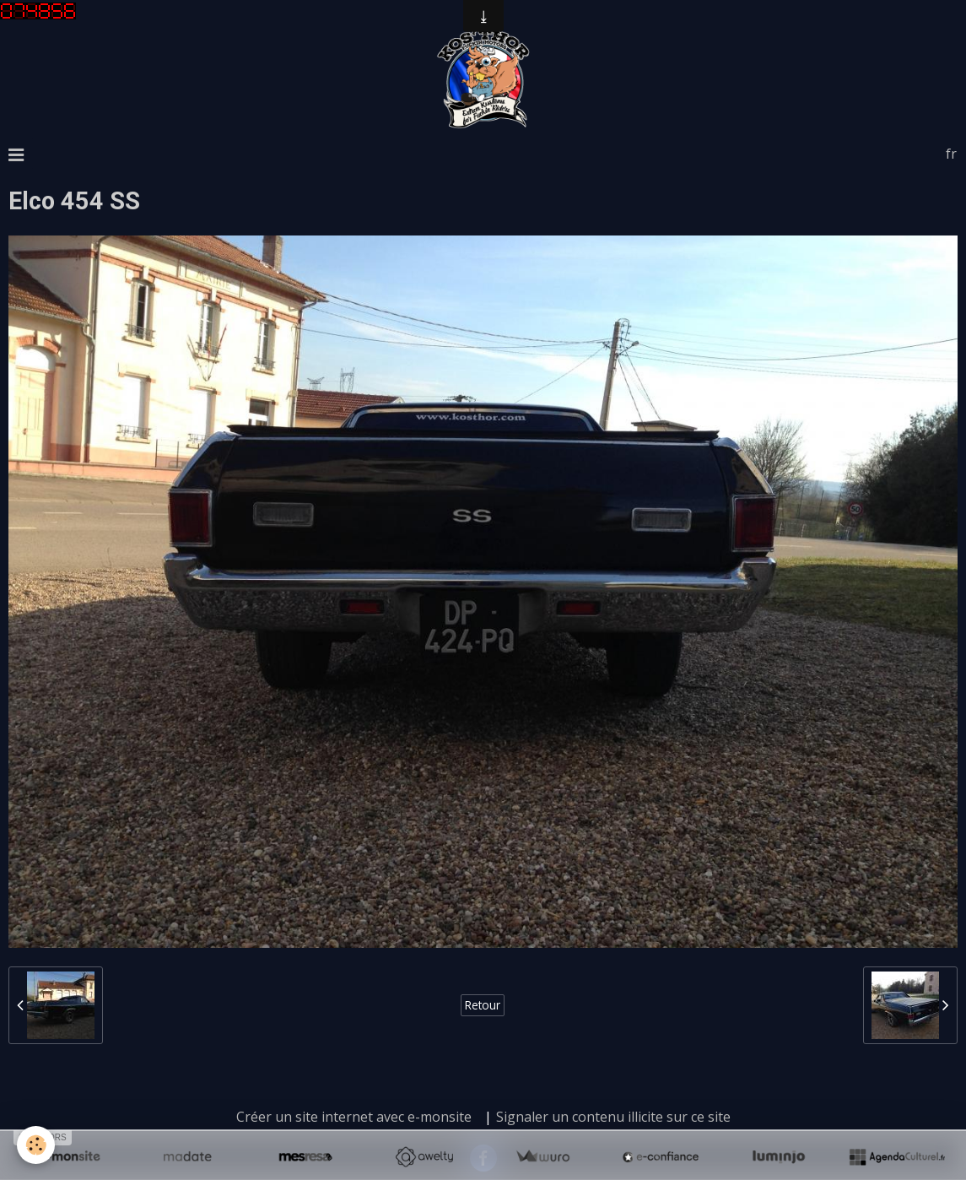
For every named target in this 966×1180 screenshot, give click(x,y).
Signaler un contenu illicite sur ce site (613, 1116)
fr (951, 153)
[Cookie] (36, 1145)
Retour (482, 1005)
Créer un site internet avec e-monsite (354, 1116)
